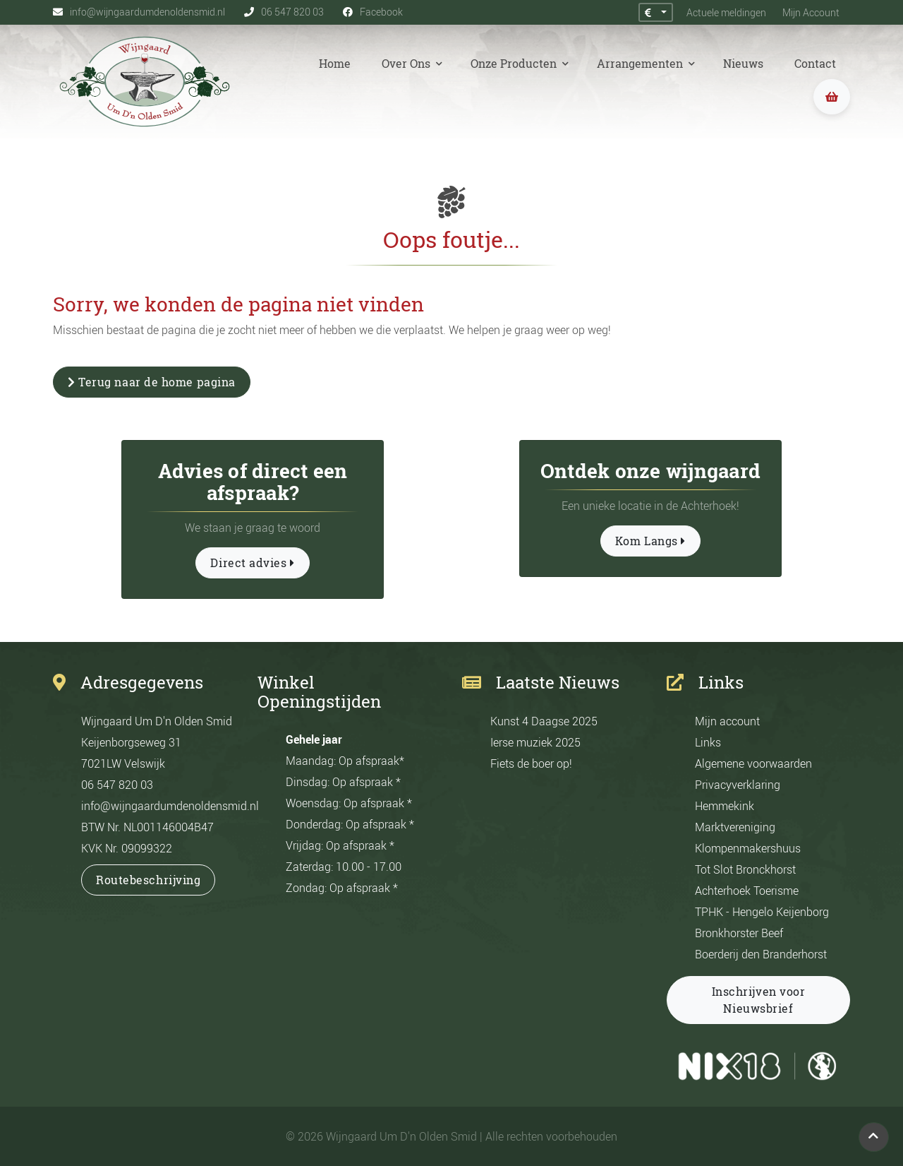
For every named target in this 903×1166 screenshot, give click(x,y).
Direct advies (252, 563)
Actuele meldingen (723, 12)
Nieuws (743, 63)
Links (708, 742)
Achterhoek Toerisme (747, 890)
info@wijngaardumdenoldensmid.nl (170, 806)
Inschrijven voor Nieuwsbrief (759, 1000)
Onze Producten (515, 63)
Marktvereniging (735, 827)
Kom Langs (650, 541)
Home (335, 63)
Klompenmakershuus (748, 848)
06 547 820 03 (117, 784)
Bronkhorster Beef (739, 933)
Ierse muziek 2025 (535, 742)
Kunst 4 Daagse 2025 (544, 721)
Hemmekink (724, 806)
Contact (815, 63)
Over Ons (407, 63)
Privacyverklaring (737, 784)
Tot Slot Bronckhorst (745, 869)
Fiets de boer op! (531, 763)
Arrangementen (641, 63)
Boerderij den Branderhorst (761, 954)
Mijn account (727, 721)
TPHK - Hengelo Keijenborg (762, 912)
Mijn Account (811, 12)
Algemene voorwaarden (753, 763)
